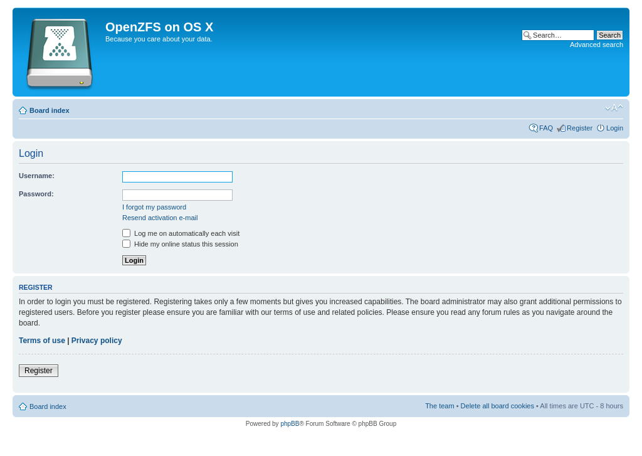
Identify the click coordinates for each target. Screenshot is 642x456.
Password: (36, 194)
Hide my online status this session (180, 244)
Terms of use (42, 340)
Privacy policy (96, 340)
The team (439, 406)
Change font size (614, 108)
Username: (37, 175)
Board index (49, 110)
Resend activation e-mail (159, 217)
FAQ (546, 128)
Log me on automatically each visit (180, 233)
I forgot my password (154, 207)
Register (579, 128)
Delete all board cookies (497, 406)
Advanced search (596, 44)
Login (614, 128)
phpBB (289, 423)
